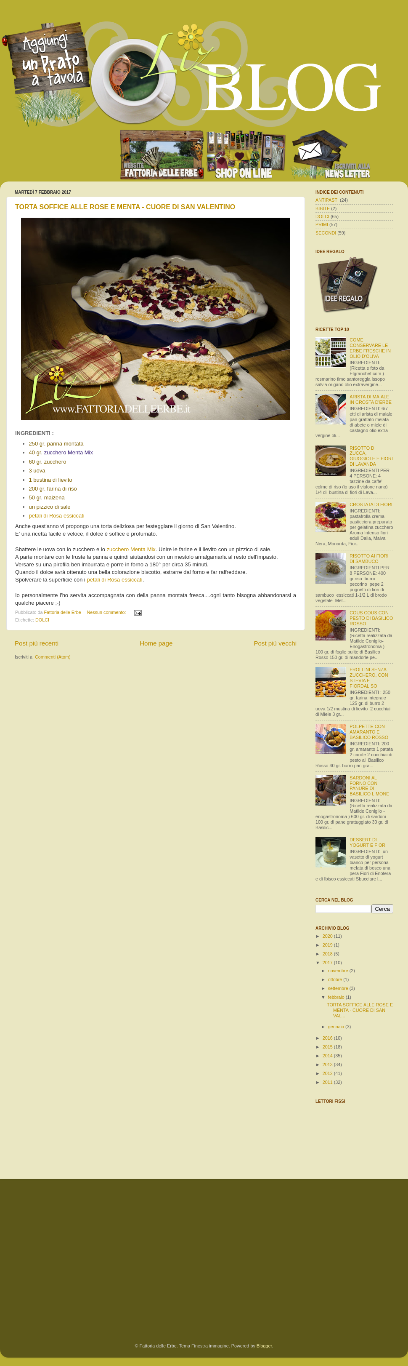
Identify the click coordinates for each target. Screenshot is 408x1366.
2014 (328, 1055)
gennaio (336, 1026)
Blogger (264, 1345)
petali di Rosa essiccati (57, 515)
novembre (339, 970)
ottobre (336, 979)
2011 (328, 1082)
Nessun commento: (107, 612)
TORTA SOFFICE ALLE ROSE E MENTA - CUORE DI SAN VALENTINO (125, 207)
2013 (328, 1064)
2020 (328, 936)
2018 (328, 953)
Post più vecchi (275, 643)
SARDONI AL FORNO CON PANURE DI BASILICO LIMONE (369, 786)
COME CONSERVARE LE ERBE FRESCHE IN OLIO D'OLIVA (370, 348)
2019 (328, 944)
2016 (328, 1038)
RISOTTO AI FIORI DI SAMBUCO (369, 558)
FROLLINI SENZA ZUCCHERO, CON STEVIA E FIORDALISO (369, 677)
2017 (328, 962)
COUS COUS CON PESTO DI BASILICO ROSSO (371, 618)
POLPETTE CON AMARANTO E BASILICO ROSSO (369, 732)
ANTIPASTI (327, 200)
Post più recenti (36, 643)
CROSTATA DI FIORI (371, 504)
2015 (328, 1046)
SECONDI (325, 232)
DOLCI (42, 619)
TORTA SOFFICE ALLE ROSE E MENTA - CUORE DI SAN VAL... (360, 1010)
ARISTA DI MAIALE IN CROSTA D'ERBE (371, 399)
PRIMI (321, 224)
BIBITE (322, 208)
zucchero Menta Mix (131, 549)
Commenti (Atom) (53, 656)
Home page (156, 643)
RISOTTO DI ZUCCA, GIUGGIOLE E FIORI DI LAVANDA (371, 456)
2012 (328, 1073)
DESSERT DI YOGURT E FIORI (368, 842)
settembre (339, 988)
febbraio (337, 997)
